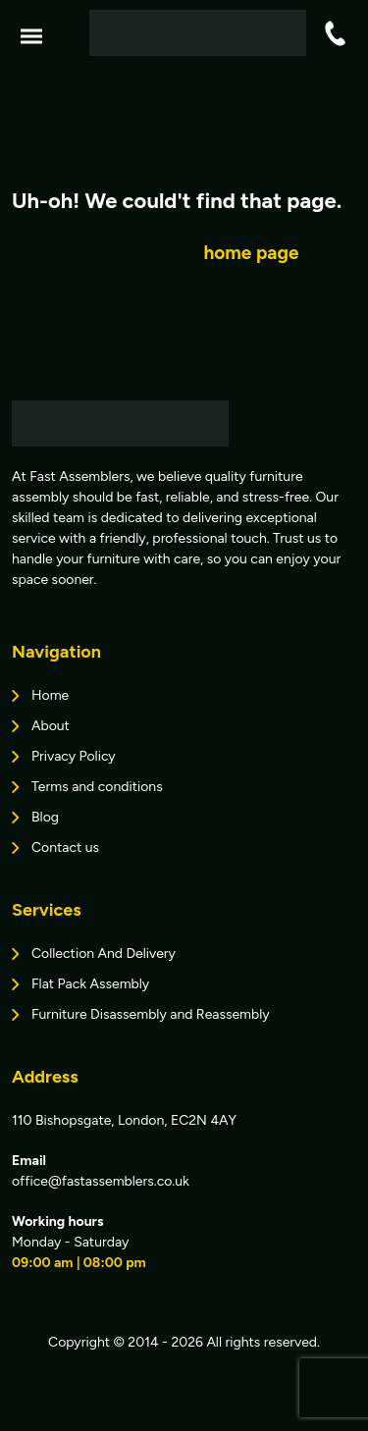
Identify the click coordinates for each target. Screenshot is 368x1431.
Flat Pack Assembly (90, 984)
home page (250, 252)
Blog (45, 817)
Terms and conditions (97, 786)
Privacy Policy (73, 756)
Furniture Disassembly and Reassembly (150, 1014)
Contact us (65, 847)
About (50, 725)
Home (50, 695)
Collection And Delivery (103, 953)
